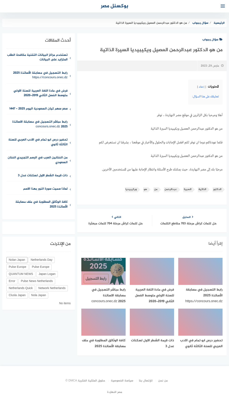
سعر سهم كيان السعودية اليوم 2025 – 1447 (38, 109)
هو (145, 189)
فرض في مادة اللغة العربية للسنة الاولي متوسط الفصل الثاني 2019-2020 (41, 93)
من (155, 189)
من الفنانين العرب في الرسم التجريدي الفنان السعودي (38, 160)
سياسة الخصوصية (122, 380)
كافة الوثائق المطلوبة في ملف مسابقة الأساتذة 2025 (41, 204)
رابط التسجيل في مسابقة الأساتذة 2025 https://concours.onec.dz (40, 75)
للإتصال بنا (145, 380)
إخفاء (201, 87)
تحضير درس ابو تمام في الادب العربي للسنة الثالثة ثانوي (38, 142)
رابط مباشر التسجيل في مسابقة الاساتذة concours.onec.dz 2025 (40, 124)
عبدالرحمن (171, 189)
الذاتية (202, 189)
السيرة (187, 189)
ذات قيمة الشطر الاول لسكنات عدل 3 (43, 175)
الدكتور (217, 189)
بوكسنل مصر (114, 6)
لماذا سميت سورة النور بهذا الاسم (45, 189)
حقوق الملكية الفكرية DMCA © (85, 380)
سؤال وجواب (212, 39)
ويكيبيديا (131, 189)
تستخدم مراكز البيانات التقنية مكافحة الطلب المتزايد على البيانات (37, 57)
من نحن (163, 380)
